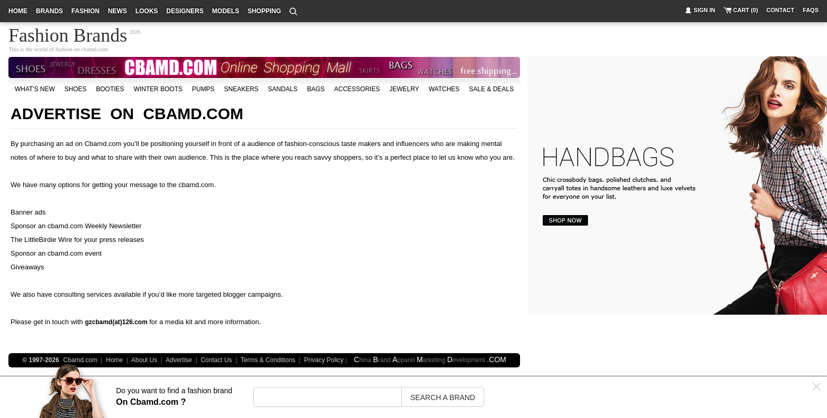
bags (315, 89)
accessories (357, 89)
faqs (811, 10)
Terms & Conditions (268, 360)
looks (147, 11)
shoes (75, 89)
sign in (704, 10)
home (17, 11)
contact (780, 10)
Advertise (179, 360)
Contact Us (216, 360)
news (117, 11)
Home (114, 360)
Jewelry (404, 89)
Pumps (203, 89)
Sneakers (241, 89)
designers (185, 11)
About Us (144, 360)
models (225, 11)
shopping (264, 11)
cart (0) (745, 10)
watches (444, 89)
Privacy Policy (324, 360)
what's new (35, 89)
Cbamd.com (102, 144)
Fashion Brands (67, 34)
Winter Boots (157, 89)
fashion (85, 11)
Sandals (282, 89)
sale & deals (491, 89)
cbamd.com (94, 49)
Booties (110, 89)
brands (49, 11)
